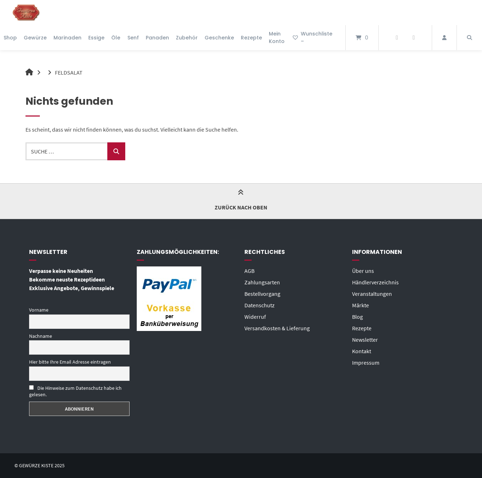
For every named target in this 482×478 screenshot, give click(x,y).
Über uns (363, 270)
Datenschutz (259, 305)
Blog (357, 316)
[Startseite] (26, 12)
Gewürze (35, 37)
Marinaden (67, 37)
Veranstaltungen (372, 293)
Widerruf (255, 316)
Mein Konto (277, 37)
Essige (96, 37)
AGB (249, 270)
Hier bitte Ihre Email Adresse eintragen (70, 362)
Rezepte (251, 37)
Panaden (157, 37)
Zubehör (187, 37)
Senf (133, 37)
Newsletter (365, 339)
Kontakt (361, 351)
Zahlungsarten (262, 282)
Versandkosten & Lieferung (277, 328)
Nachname (40, 336)
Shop (10, 37)
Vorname (38, 310)
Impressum (365, 362)
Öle (115, 37)
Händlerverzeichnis (375, 282)
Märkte (360, 305)
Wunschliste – (312, 37)
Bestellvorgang (262, 293)
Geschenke (219, 37)
